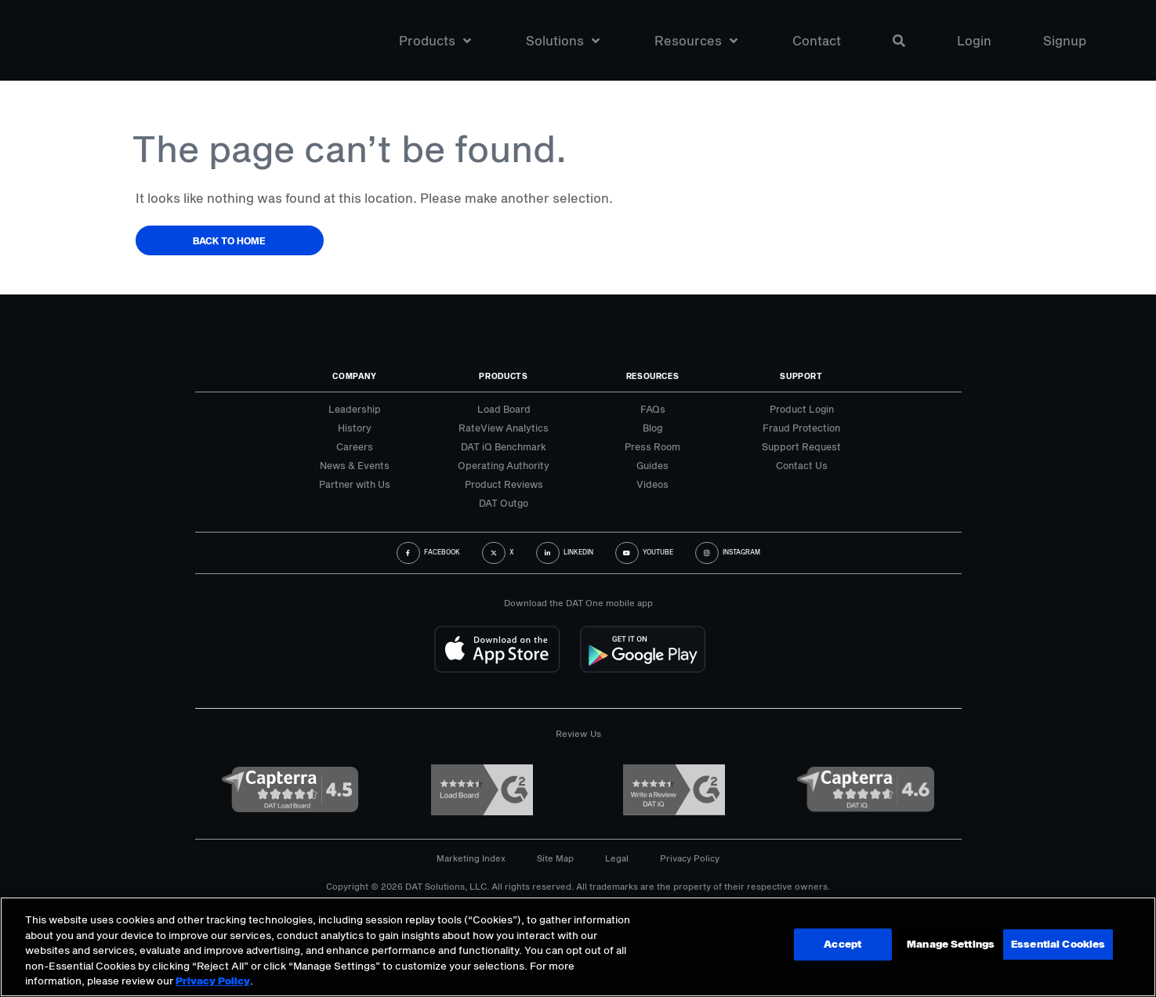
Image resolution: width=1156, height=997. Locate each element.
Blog (652, 427)
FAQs (652, 408)
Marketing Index (471, 858)
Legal (617, 858)
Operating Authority (503, 465)
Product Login (802, 408)
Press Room (652, 446)
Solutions (563, 42)
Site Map (555, 858)
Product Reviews (504, 484)
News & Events (355, 465)
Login (974, 42)
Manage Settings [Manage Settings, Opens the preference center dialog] (830, 945)
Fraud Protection (801, 427)
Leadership (354, 408)
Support (801, 376)
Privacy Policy (689, 858)
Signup (1064, 42)
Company (354, 376)
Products (435, 42)
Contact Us (802, 465)
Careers (354, 446)
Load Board (504, 408)
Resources (695, 42)
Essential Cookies (1056, 945)
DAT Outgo (503, 502)
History (354, 427)
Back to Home (229, 240)
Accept (940, 945)
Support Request (801, 446)
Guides (652, 465)
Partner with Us (354, 484)
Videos (652, 484)
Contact (816, 42)
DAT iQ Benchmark (503, 446)
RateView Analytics (503, 427)
